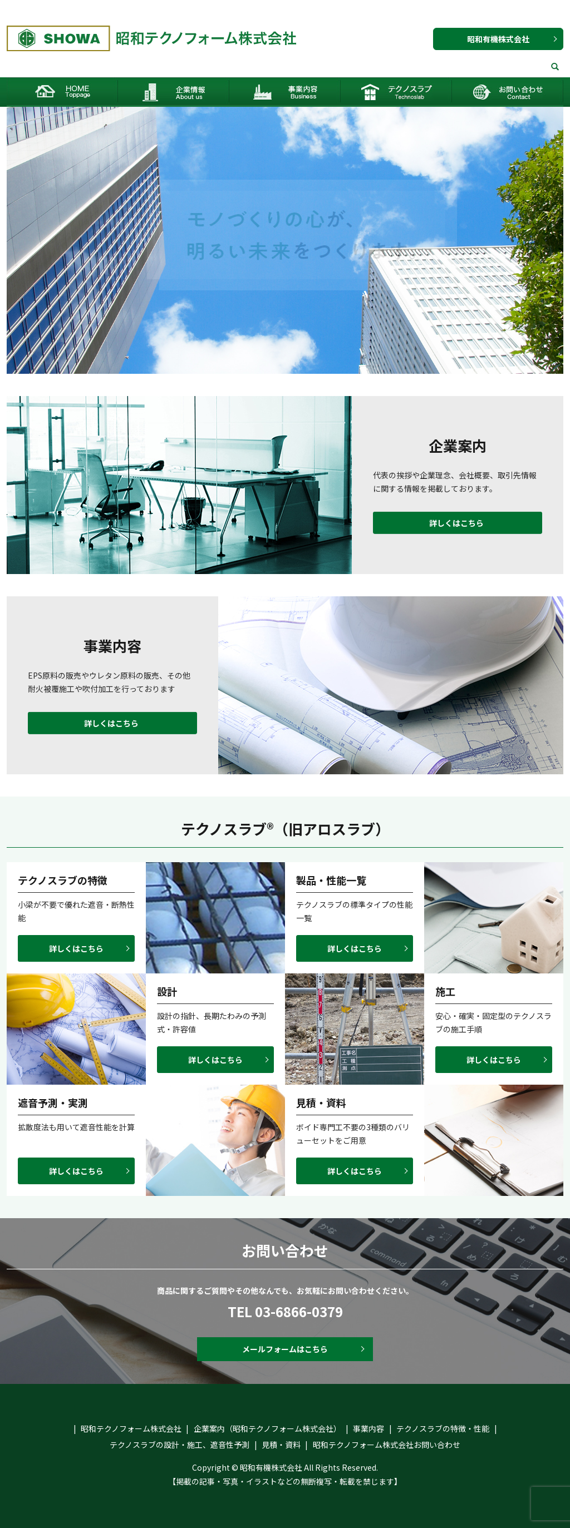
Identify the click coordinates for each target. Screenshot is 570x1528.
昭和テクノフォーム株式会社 (131, 1428)
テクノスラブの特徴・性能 (442, 1428)
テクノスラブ (396, 92)
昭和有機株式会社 (498, 38)
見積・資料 (281, 1444)
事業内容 (285, 92)
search (555, 66)
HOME (62, 92)
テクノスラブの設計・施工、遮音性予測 (179, 1444)
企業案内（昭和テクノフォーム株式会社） (173, 92)
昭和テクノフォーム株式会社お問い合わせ (507, 92)
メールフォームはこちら (285, 1348)
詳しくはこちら (456, 522)
